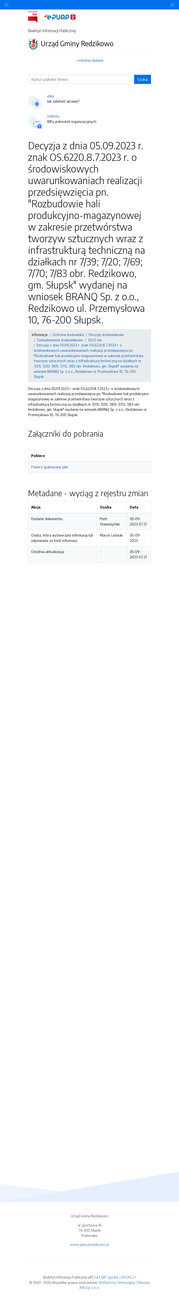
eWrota (53, 116)
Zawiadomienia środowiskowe (60, 340)
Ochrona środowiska (68, 334)
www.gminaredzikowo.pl (89, 1244)
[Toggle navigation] (172, 4)
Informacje (40, 334)
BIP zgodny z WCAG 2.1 (118, 1277)
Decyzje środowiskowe (106, 334)
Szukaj (142, 79)
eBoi (50, 96)
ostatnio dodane (90, 60)
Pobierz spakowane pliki (49, 467)
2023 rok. (95, 340)
